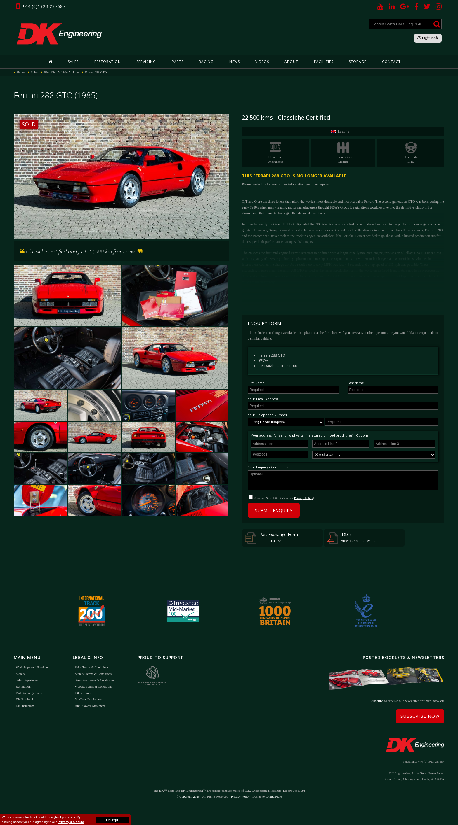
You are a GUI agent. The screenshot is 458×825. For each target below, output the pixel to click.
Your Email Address (263, 399)
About (291, 61)
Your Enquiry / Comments (268, 467)
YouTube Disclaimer (88, 699)
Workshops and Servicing (32, 667)
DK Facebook (25, 699)
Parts (177, 61)
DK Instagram (25, 705)
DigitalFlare (274, 796)
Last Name (356, 383)
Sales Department (27, 680)
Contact (391, 61)
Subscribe (376, 701)
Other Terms (83, 693)
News (234, 61)
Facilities (323, 61)
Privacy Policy (303, 498)
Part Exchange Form (271, 538)
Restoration (107, 61)
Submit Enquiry (273, 510)
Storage (357, 61)
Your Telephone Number (267, 415)
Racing (206, 61)
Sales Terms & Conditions (91, 667)
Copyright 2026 (189, 796)
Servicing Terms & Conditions (94, 680)
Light (428, 38)
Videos (262, 61)
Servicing (146, 61)
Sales (73, 61)
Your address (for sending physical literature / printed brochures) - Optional (310, 435)
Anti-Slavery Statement (90, 705)
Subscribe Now (420, 716)
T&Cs (351, 538)
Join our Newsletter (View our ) (284, 498)
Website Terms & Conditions (93, 686)
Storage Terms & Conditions (93, 673)
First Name (256, 383)
